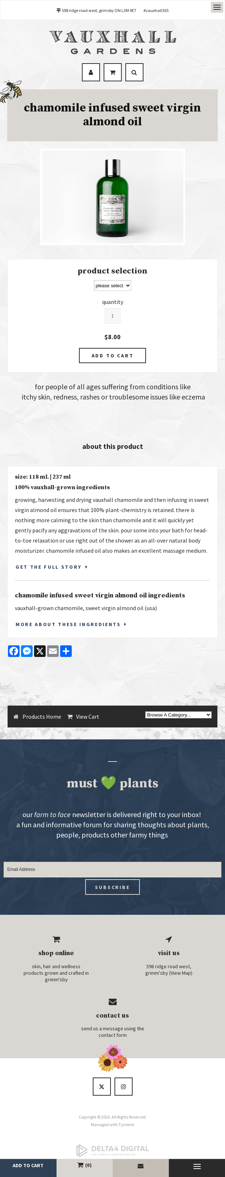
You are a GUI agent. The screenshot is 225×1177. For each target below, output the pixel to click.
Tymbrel (126, 1124)
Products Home (41, 716)
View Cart (87, 716)
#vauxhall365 (155, 10)
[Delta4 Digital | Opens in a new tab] (112, 1150)
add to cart (28, 1165)
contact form (113, 1035)
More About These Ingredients (68, 624)
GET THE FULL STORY (49, 567)
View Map (181, 973)
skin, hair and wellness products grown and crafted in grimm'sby (56, 973)
